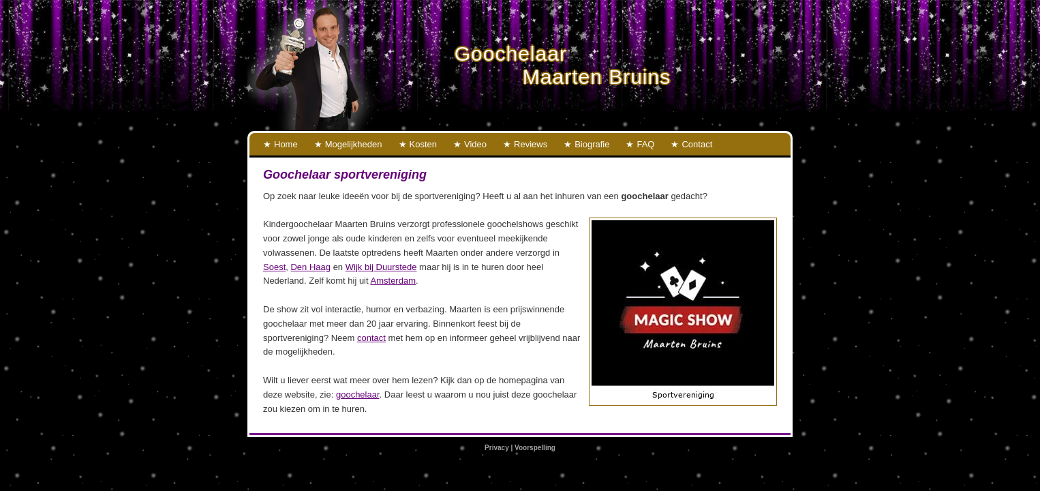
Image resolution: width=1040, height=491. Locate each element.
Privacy (497, 447)
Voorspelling (535, 447)
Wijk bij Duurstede (381, 267)
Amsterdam (393, 281)
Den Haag (310, 267)
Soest (274, 267)
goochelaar (358, 394)
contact (371, 338)
